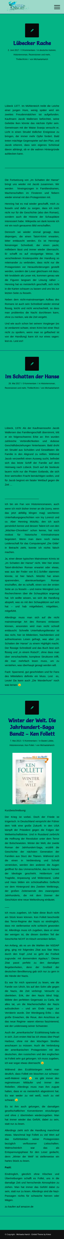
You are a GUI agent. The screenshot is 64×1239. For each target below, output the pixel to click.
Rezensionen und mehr (39, 54)
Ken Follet (29, 745)
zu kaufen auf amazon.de (19, 1206)
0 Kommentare (28, 50)
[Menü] (54, 7)
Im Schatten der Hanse (32, 376)
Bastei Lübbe (47, 741)
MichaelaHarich (41, 59)
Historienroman (20, 54)
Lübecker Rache (32, 43)
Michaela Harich (23, 1234)
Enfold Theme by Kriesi (41, 1234)
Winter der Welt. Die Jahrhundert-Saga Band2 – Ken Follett (32, 727)
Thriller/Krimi (22, 59)
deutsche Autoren (47, 50)
